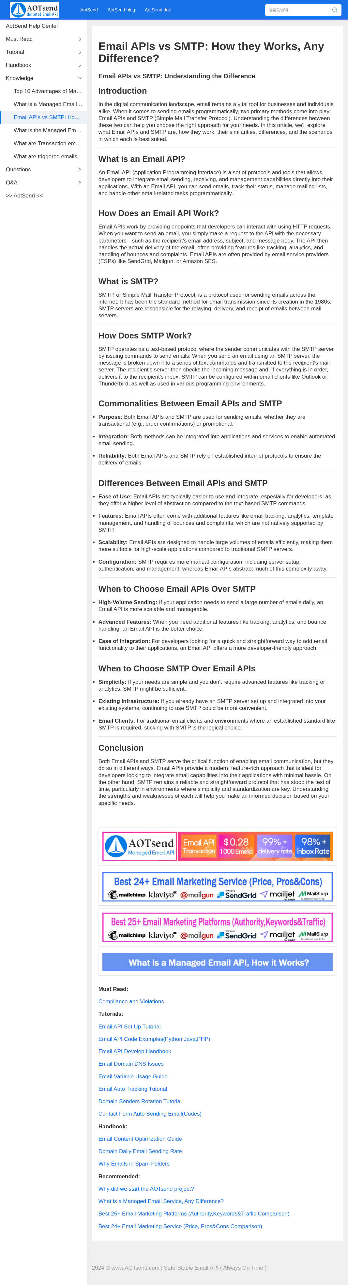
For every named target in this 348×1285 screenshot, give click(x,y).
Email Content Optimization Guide (140, 1139)
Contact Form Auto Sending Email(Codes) (150, 1114)
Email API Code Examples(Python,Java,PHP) (154, 1039)
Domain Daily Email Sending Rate (140, 1151)
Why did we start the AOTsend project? (146, 1189)
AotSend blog (121, 9)
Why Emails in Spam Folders (134, 1164)
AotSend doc (158, 9)
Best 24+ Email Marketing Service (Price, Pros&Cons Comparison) (180, 1226)
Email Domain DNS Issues (131, 1064)
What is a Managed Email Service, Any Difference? (161, 1201)
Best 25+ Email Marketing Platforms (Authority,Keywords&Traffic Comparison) (194, 1214)
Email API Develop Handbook (134, 1051)
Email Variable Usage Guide (133, 1076)
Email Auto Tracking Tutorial (132, 1089)
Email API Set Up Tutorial (129, 1027)
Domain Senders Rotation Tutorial (140, 1101)
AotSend (89, 9)
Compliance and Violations (131, 1001)
